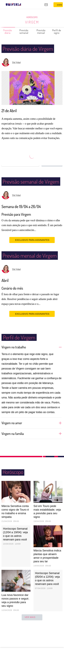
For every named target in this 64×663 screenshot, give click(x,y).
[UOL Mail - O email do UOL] (46, 4)
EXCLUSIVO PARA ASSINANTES (32, 255)
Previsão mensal (41, 31)
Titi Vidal (16, 70)
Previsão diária (7, 31)
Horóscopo (32, 17)
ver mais (32, 640)
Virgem (32, 22)
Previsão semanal (24, 31)
